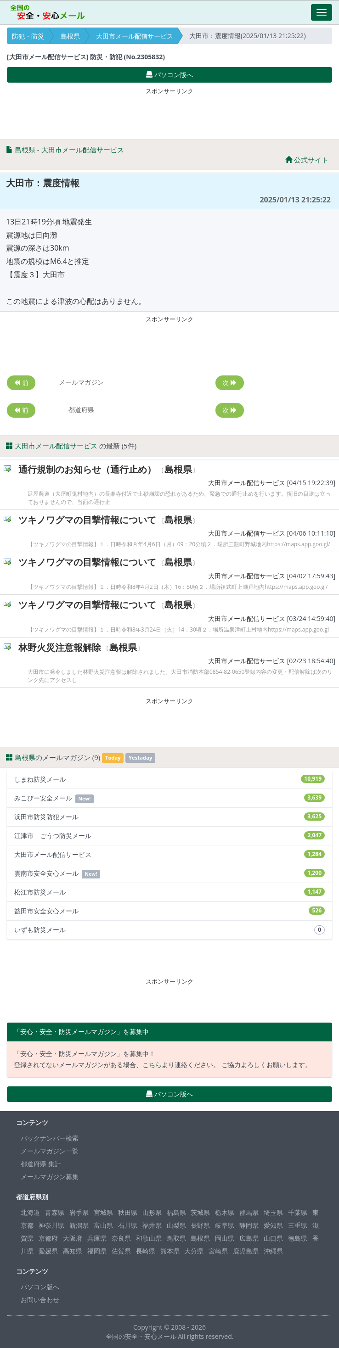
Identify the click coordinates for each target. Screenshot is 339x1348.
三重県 (297, 1225)
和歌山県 (149, 1238)
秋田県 (127, 1212)
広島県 (249, 1238)
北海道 (30, 1212)
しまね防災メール (169, 779)
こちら (152, 1064)
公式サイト (306, 159)
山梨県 (176, 1225)
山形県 (152, 1212)
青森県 (54, 1212)
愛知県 (273, 1225)
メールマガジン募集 (50, 1176)
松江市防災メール (169, 892)
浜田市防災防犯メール (169, 816)
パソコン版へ (40, 1286)
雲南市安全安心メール (169, 873)
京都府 (48, 1238)
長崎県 (145, 1251)
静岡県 (249, 1225)
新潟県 (79, 1225)
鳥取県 (176, 1238)
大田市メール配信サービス (134, 36)
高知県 (72, 1251)
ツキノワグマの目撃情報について (87, 520)
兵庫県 (97, 1238)
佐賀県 (121, 1251)
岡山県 (224, 1238)
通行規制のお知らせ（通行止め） (87, 469)
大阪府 (72, 1238)
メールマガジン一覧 (50, 1151)
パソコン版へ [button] (169, 74)
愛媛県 (48, 1251)
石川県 (127, 1225)
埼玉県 (273, 1212)
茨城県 (200, 1212)
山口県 (273, 1238)
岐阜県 (224, 1225)
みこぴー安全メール (169, 798)
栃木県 (224, 1212)
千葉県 (297, 1212)
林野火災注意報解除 (59, 647)
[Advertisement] (169, 111)
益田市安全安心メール (169, 910)
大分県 (193, 1251)
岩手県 (79, 1212)
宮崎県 (218, 1251)
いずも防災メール (169, 929)
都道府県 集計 (41, 1163)
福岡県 (97, 1251)
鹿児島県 (246, 1251)
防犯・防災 (28, 36)
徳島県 (297, 1238)
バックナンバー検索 (50, 1138)
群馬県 (249, 1212)
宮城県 (103, 1212)
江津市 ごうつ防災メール (169, 835)
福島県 (176, 1212)
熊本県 (170, 1251)
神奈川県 (51, 1225)
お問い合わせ (40, 1299)
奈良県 (121, 1238)
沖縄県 (273, 1251)
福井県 (152, 1225)
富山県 (103, 1225)
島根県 (70, 36)
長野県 (200, 1225)
